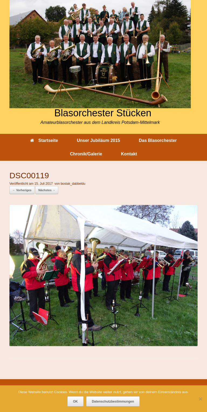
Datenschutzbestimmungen (113, 401)
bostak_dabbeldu (73, 184)
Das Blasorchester (158, 140)
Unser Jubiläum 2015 (98, 140)
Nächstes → (46, 190)
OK (75, 401)
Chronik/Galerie (86, 154)
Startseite (44, 140)
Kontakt (129, 154)
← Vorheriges (22, 190)
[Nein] (200, 398)
